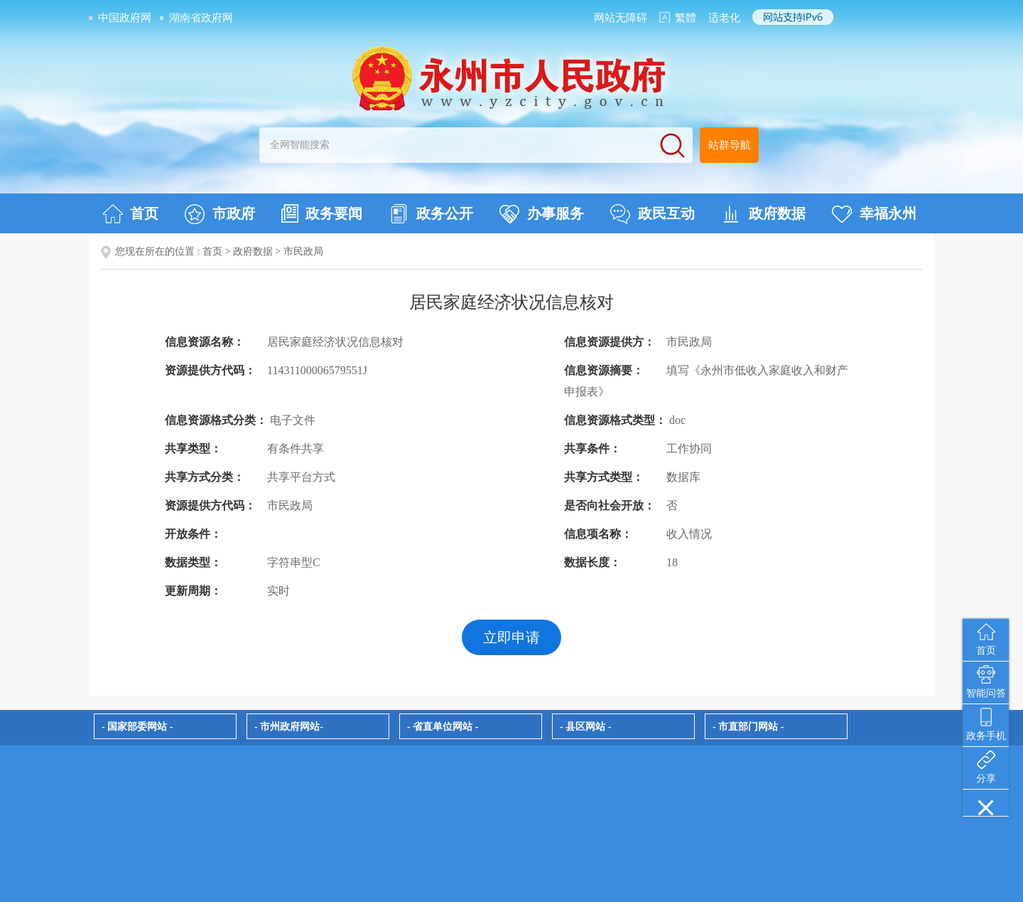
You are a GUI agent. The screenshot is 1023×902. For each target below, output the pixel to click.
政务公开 (431, 214)
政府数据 (763, 214)
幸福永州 (874, 214)
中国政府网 (124, 17)
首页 (130, 214)
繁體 (685, 17)
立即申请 (511, 637)
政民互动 (652, 214)
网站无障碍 (620, 17)
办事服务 (541, 214)
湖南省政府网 (201, 17)
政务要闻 (321, 213)
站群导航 (729, 145)
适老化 (724, 17)
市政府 (220, 214)
